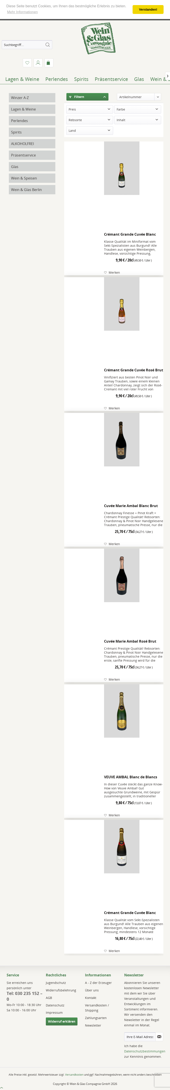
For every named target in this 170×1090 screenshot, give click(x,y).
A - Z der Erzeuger (98, 983)
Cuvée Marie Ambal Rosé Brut (130, 641)
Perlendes (19, 120)
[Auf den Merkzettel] (112, 272)
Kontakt (90, 998)
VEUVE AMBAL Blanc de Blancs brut (130, 778)
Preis (72, 109)
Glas (14, 166)
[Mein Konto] (38, 62)
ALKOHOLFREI (22, 143)
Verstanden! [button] (148, 9)
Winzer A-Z (20, 97)
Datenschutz (55, 1005)
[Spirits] (81, 79)
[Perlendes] (56, 79)
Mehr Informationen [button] (22, 12)
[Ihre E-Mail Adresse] (140, 1036)
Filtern (76, 97)
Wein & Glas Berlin (26, 189)
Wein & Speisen (24, 178)
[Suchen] (47, 44)
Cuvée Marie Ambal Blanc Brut (131, 505)
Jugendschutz (56, 983)
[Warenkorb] (48, 62)
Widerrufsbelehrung (61, 990)
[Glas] (139, 79)
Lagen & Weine (23, 109)
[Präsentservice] (111, 79)
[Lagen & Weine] (22, 79)
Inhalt (121, 120)
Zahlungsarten (96, 1018)
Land (72, 130)
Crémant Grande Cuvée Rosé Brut (133, 370)
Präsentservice (23, 155)
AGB (49, 998)
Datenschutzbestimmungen (144, 1051)
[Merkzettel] (27, 62)
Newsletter (93, 1025)
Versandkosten (74, 1075)
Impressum (54, 1012)
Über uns (92, 990)
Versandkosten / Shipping (97, 1008)
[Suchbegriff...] (27, 44)
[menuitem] (27, 44)
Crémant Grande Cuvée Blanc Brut (130, 235)
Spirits (16, 132)
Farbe (121, 109)
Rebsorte (75, 120)
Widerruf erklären (61, 1021)
